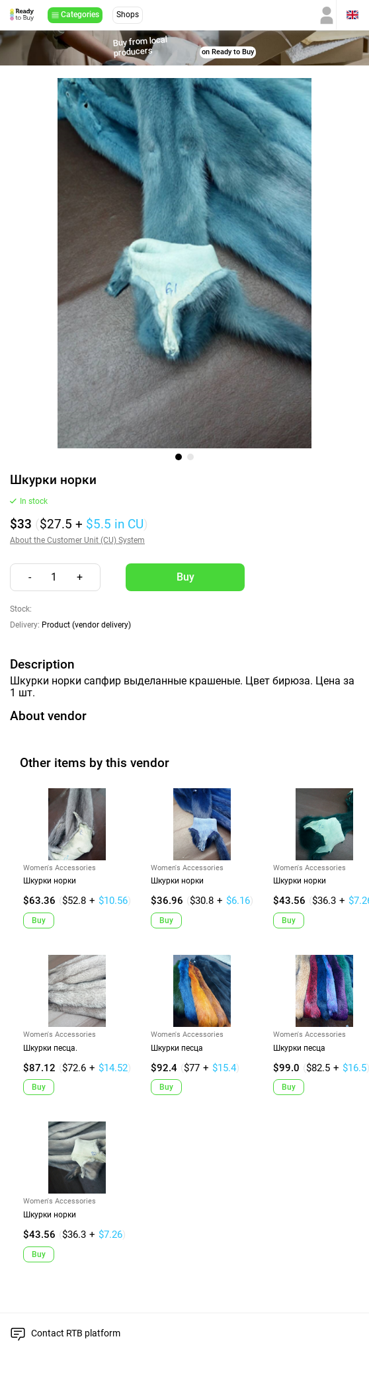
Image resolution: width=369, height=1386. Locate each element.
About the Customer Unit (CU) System (77, 540)
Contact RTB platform (75, 1333)
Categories (80, 14)
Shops (127, 14)
